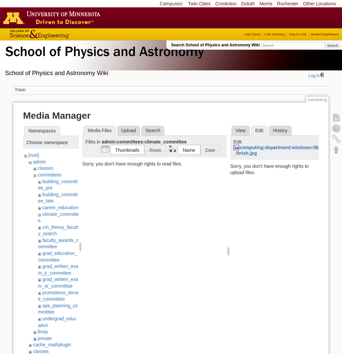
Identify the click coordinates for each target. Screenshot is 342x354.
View (241, 130)
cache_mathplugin (52, 344)
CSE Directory (275, 34)
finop (43, 331)
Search (332, 45)
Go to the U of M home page (53, 17)
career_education (60, 207)
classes (45, 168)
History (280, 130)
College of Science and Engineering (60, 34)
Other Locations (319, 3)
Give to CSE (298, 34)
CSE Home (252, 34)
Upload (128, 130)
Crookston (226, 3)
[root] (33, 155)
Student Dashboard (325, 34)
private (45, 338)
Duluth (247, 3)
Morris (266, 3)
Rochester (287, 3)
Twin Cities (199, 3)
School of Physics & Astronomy (103, 59)
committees (50, 175)
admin (39, 161)
